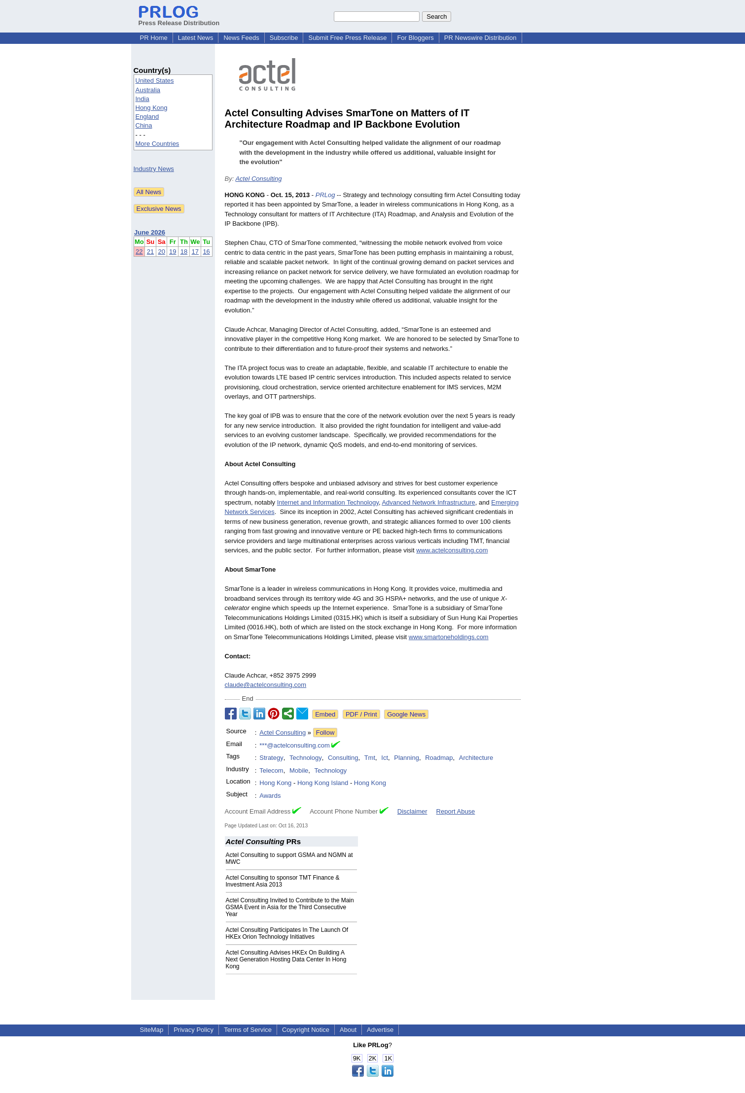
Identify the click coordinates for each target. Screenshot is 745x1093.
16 (206, 251)
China (144, 125)
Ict (384, 757)
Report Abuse (455, 811)
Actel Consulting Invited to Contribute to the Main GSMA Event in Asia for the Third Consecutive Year (290, 907)
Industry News (154, 168)
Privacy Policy (193, 1029)
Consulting (343, 757)
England (147, 116)
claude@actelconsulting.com (266, 684)
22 (139, 251)
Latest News (195, 37)
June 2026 (149, 232)
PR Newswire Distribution (480, 37)
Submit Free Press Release (347, 37)
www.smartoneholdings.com (449, 637)
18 (183, 251)
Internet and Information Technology (328, 502)
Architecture (476, 757)
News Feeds (241, 37)
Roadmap (439, 757)
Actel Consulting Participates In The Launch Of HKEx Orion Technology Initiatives (287, 933)
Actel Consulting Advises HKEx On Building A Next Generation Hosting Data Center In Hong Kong (286, 959)
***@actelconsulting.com (294, 745)
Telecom (271, 770)
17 (195, 251)
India (142, 98)
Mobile (298, 770)
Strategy (271, 757)
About (348, 1029)
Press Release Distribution (179, 19)
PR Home (154, 37)
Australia (148, 90)
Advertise (380, 1029)
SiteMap (152, 1029)
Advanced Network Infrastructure (428, 502)
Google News (406, 714)
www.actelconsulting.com (452, 550)
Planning (406, 757)
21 (150, 251)
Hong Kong (152, 107)
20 (161, 251)
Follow (325, 732)
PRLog (325, 195)
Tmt (369, 757)
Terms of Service (248, 1029)
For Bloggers (415, 37)
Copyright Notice (305, 1029)
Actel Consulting (258, 178)
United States (155, 80)
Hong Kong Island (322, 782)
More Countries (157, 143)
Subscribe (284, 37)
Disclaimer (412, 811)
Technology (305, 757)
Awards (270, 795)
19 (172, 251)
